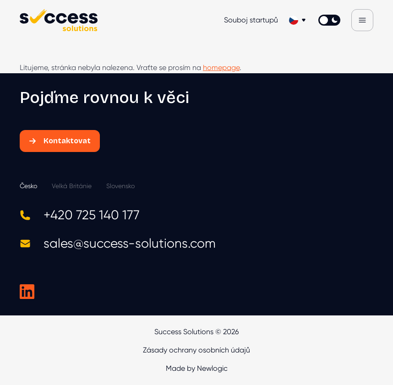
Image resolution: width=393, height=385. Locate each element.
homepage (221, 67)
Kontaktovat (60, 140)
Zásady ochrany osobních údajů (196, 350)
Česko (28, 186)
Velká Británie (72, 186)
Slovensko (120, 186)
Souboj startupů (251, 20)
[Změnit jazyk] (298, 20)
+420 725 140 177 (80, 214)
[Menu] (362, 20)
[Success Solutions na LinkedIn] (27, 291)
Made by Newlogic (197, 368)
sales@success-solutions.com (118, 243)
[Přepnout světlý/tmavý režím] (329, 20)
